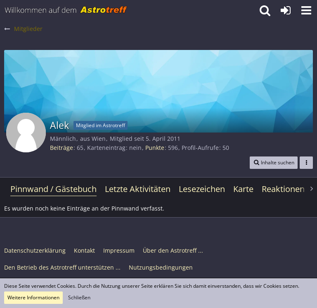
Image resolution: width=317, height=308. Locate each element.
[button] (306, 10)
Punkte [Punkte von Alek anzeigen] (154, 148)
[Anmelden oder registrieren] (285, 10)
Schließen (79, 297)
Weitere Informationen (33, 297)
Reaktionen (283, 188)
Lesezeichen (202, 188)
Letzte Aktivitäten (137, 188)
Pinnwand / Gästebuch (53, 188)
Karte (243, 188)
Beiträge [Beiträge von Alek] (61, 148)
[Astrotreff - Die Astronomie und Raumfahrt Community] (66, 10)
